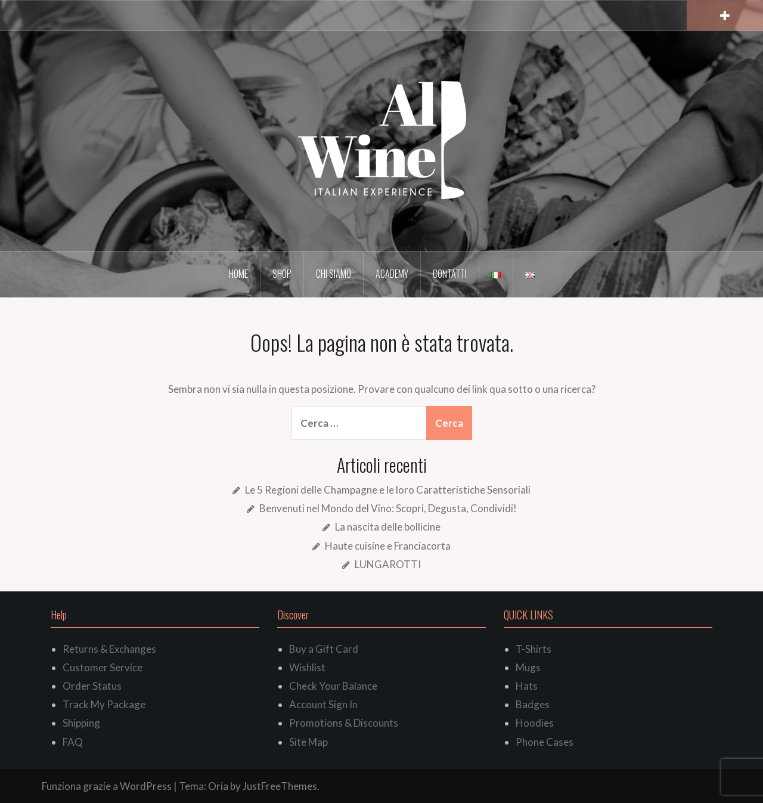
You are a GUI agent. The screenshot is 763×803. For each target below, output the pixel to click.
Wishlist (307, 667)
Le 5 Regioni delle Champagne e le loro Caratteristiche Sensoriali (388, 489)
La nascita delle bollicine (388, 526)
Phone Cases (544, 742)
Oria (218, 786)
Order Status (92, 686)
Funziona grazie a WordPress (107, 786)
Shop (281, 273)
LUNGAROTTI (388, 564)
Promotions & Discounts (343, 723)
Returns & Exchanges (109, 649)
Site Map (308, 742)
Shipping (81, 723)
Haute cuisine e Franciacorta (388, 546)
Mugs (528, 667)
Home (238, 273)
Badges (533, 704)
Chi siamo (333, 273)
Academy (392, 273)
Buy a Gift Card (323, 649)
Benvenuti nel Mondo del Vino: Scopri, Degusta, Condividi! (388, 508)
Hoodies (535, 723)
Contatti (450, 273)
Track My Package (104, 704)
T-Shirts (533, 649)
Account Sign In (323, 704)
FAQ (73, 742)
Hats (527, 686)
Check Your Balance (333, 686)
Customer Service (102, 667)
